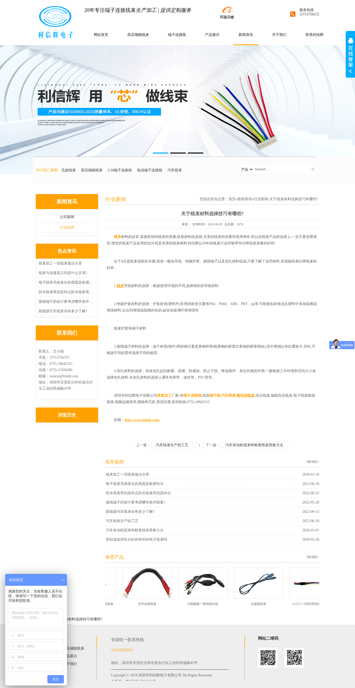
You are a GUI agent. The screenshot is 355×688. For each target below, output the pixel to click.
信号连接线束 (148, 604)
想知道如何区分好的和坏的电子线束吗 (136, 539)
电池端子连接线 (149, 170)
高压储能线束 (138, 35)
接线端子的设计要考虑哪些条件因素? (66, 301)
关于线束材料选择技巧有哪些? (78, 619)
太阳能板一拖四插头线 (204, 604)
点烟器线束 (260, 604)
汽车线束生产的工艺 (172, 445)
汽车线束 (174, 170)
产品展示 (212, 35)
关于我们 (279, 35)
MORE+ (313, 462)
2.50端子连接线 (120, 170)
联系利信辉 (315, 35)
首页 (232, 199)
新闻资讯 (246, 35)
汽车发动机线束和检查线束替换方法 (254, 445)
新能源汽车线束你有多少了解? (63, 311)
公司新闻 (67, 217)
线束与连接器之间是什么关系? (63, 273)
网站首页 (101, 35)
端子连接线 (177, 35)
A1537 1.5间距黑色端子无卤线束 (316, 604)
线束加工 (164, 395)
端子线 (214, 395)
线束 (117, 237)
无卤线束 (68, 170)
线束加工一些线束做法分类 (60, 263)
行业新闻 (67, 227)
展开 (350, 58)
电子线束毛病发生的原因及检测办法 (66, 282)
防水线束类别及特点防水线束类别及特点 (66, 292)
